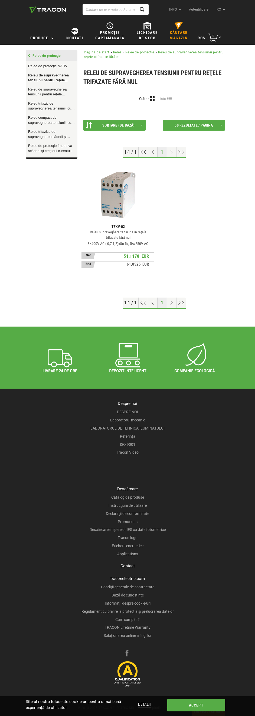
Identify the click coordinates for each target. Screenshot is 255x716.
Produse (39, 38)
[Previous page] (153, 152)
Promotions (128, 522)
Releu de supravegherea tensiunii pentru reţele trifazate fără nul (48, 78)
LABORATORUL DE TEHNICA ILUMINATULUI (127, 428)
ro (219, 9)
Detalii (144, 704)
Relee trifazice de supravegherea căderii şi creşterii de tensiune (47, 134)
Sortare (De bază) (114, 125)
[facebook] (127, 654)
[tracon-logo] (47, 10)
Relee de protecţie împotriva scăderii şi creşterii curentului (50, 148)
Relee (117, 52)
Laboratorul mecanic (127, 420)
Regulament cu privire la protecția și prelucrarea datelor (127, 611)
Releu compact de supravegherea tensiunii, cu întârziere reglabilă (49, 120)
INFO (173, 9)
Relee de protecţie (139, 52)
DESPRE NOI (127, 412)
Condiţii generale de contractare (127, 587)
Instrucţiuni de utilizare (128, 505)
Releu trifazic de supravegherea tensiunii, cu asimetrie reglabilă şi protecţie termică (51, 106)
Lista (162, 98)
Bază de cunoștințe (128, 595)
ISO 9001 (127, 444)
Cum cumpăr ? (127, 619)
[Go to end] (181, 152)
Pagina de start (96, 52)
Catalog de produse (127, 497)
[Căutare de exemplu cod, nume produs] (116, 9)
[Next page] (171, 152)
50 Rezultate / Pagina (198, 125)
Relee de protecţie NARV (47, 66)
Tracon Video (128, 452)
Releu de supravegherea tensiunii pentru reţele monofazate (47, 92)
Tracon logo (128, 538)
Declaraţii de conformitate (127, 513)
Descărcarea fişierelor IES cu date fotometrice (128, 529)
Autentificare (198, 9)
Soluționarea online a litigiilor (128, 635)
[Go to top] (143, 152)
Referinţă (127, 436)
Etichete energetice (127, 546)
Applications (127, 554)
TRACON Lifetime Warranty (128, 627)
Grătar (144, 98)
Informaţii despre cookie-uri (128, 603)
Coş (201, 38)
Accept (196, 705)
